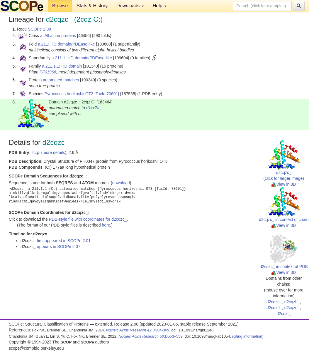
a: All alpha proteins (58, 35)
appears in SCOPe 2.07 (58, 246)
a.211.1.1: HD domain (62, 66)
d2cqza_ (274, 301)
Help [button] (160, 5)
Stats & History (92, 5)
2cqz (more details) (48, 152)
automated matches (61, 80)
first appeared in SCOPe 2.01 (64, 240)
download (121, 182)
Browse (60, 5)
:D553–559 (150, 336)
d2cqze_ (292, 307)
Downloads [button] (130, 5)
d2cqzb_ (292, 301)
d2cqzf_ (283, 313)
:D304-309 (137, 330)
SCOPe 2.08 (39, 29)
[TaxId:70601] (106, 93)
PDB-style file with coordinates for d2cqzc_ (88, 219)
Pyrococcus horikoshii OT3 (69, 93)
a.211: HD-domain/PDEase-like (66, 44)
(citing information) (248, 336)
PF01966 (48, 72)
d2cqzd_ (274, 307)
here (106, 225)
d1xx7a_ (94, 107)
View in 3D (283, 184)
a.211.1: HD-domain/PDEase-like (82, 58)
